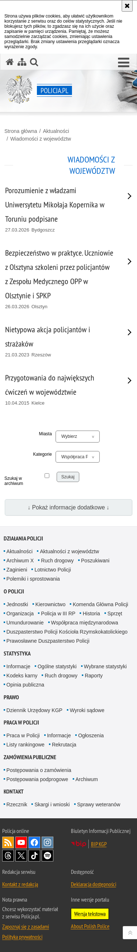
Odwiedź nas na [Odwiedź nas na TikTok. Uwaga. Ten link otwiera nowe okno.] (34, 855)
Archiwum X (20, 560)
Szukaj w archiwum (13, 481)
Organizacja (20, 613)
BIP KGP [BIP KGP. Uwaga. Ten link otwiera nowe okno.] (99, 844)
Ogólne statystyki (57, 666)
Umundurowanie (25, 623)
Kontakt (14, 791)
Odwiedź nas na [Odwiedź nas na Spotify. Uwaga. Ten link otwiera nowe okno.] (47, 855)
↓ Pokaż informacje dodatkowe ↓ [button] (69, 507)
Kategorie (42, 454)
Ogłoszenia (91, 735)
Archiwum (87, 779)
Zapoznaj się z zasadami (25, 926)
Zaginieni (17, 570)
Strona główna (20, 131)
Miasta (45, 433)
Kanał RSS (8, 842)
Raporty (94, 675)
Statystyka (17, 653)
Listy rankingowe (26, 745)
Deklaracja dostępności (93, 884)
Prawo (11, 697)
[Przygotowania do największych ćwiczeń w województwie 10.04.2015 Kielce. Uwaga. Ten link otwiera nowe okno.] (59, 390)
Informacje (18, 666)
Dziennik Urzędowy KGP (34, 710)
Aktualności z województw (69, 551)
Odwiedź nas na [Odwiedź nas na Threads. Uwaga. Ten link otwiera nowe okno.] (8, 855)
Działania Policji (23, 538)
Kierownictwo (50, 604)
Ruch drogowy (57, 560)
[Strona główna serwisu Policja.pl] (10, 61)
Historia (91, 613)
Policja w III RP (58, 613)
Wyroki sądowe (87, 710)
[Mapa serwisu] (22, 61)
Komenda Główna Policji (100, 604)
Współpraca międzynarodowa (84, 623)
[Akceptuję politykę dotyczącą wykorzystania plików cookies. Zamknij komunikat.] (127, 6)
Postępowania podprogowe (37, 779)
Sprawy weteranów (98, 804)
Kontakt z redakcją (20, 884)
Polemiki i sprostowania (33, 579)
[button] (123, 62)
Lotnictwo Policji (52, 570)
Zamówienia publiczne (30, 757)
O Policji (14, 591)
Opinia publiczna (26, 685)
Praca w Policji (21, 722)
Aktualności (56, 131)
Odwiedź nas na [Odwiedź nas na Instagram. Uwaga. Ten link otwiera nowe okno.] (47, 842)
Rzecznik (17, 804)
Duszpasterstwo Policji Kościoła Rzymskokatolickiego (67, 632)
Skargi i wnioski (51, 804)
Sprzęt (114, 613)
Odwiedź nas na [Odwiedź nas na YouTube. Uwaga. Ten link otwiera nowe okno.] (21, 842)
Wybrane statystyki (105, 666)
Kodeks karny (22, 675)
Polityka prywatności (22, 936)
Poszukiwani (95, 560)
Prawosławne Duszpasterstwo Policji (48, 641)
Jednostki (17, 604)
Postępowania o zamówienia (39, 770)
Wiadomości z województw (40, 139)
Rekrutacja (64, 745)
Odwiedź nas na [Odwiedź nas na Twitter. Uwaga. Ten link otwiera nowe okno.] (21, 855)
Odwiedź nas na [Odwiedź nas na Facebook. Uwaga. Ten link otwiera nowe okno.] (34, 842)
